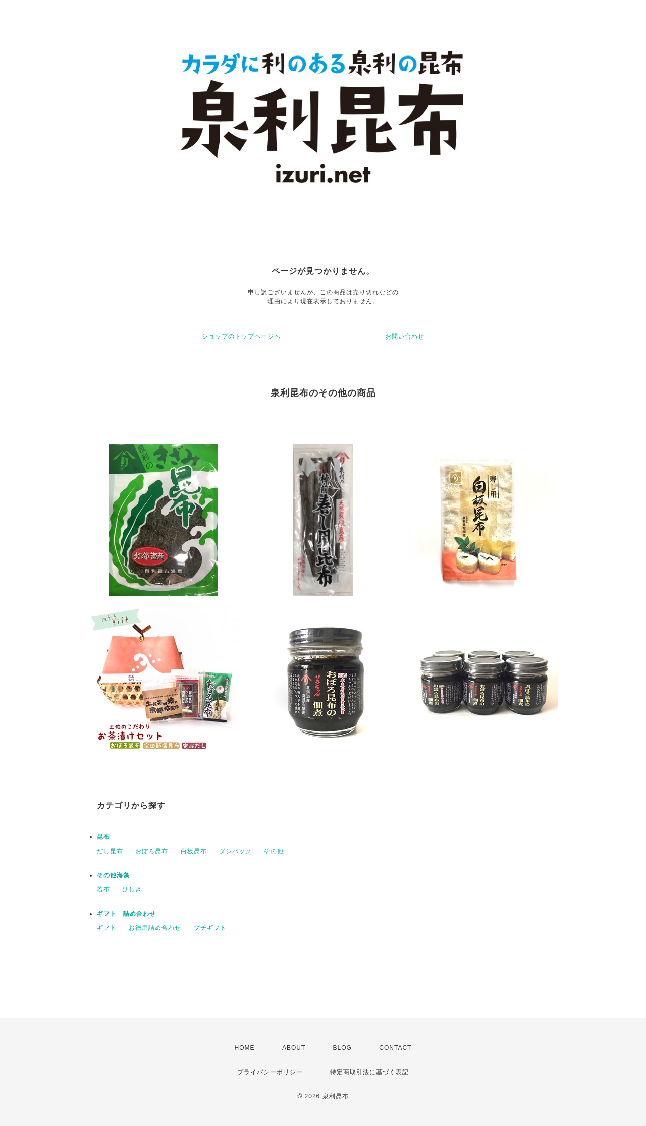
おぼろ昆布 (151, 851)
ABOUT (293, 1047)
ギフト (107, 927)
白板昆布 (194, 851)
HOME (245, 1047)
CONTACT (395, 1047)
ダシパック (235, 851)
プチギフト (210, 927)
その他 (274, 851)
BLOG (342, 1047)
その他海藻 (113, 875)
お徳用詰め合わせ (155, 927)
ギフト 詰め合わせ (126, 913)
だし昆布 (110, 851)
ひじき (132, 889)
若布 (103, 889)
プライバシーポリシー (270, 1072)
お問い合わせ (404, 336)
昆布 (103, 836)
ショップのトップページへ (241, 336)
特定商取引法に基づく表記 (369, 1072)
